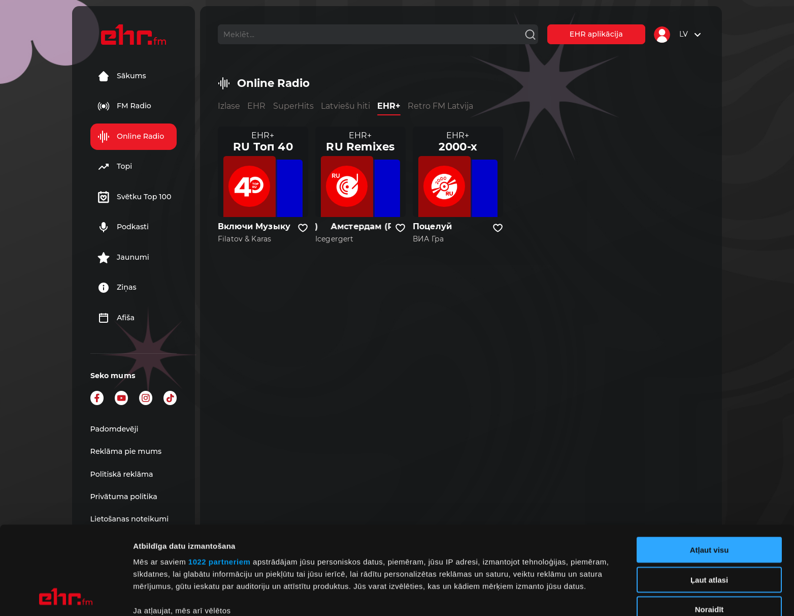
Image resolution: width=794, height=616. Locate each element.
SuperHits (293, 106)
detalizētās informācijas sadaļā (497, 568)
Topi (114, 167)
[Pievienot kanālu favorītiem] (302, 228)
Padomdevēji (114, 429)
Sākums (121, 76)
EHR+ (389, 106)
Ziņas (117, 288)
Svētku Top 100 (134, 197)
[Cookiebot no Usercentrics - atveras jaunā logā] (65, 596)
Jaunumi (123, 258)
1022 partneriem (219, 479)
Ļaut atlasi (709, 496)
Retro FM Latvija (440, 106)
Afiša (116, 318)
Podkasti (123, 227)
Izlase (229, 106)
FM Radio (124, 106)
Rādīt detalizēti (553, 596)
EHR (256, 106)
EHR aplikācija (596, 34)
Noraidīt (709, 526)
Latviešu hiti (345, 106)
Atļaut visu (709, 467)
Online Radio (130, 137)
